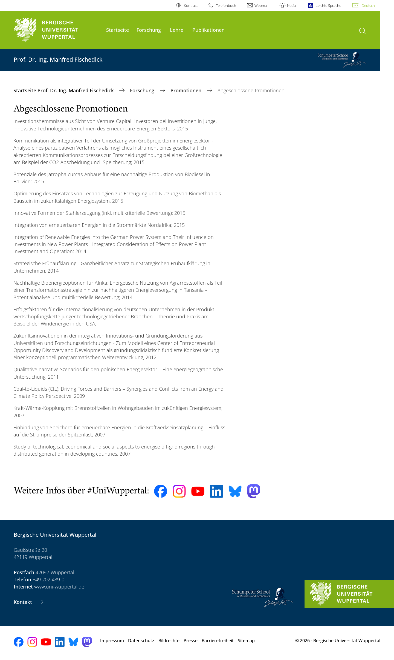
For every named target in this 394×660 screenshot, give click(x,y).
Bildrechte (168, 641)
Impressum (112, 641)
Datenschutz (141, 641)
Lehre (176, 29)
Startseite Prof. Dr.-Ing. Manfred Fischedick (64, 90)
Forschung (149, 29)
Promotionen (186, 90)
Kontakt (23, 602)
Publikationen (208, 29)
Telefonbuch (226, 5)
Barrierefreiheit (218, 641)
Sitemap (246, 641)
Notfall (292, 5)
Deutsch (368, 5)
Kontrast (191, 5)
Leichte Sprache (328, 5)
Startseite (117, 29)
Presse (191, 641)
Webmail (261, 5)
